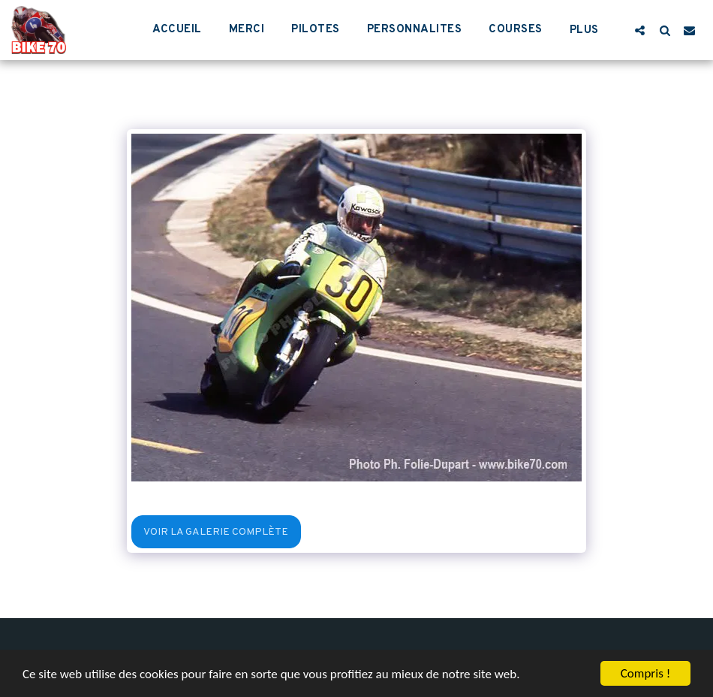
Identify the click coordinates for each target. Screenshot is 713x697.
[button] (639, 30)
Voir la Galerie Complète (215, 532)
